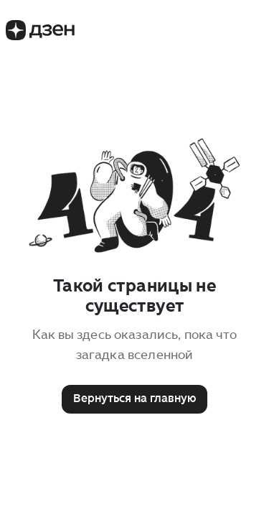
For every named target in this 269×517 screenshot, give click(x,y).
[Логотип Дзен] (40, 36)
